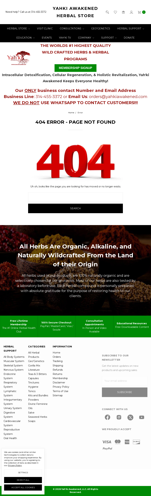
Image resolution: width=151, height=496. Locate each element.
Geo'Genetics (100, 28)
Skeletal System (13, 372)
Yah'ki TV (65, 37)
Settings (23, 472)
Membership (60, 385)
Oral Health (10, 445)
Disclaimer (59, 389)
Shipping (58, 372)
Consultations (72, 28)
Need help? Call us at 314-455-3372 (25, 12)
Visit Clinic (45, 28)
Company (86, 37)
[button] (19, 57)
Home (56, 359)
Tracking (58, 368)
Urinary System (13, 415)
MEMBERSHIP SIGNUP (75, 68)
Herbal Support (130, 28)
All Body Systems (14, 364)
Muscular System (14, 368)
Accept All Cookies (23, 487)
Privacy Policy (61, 394)
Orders (57, 364)
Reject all (23, 480)
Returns (57, 381)
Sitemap (58, 402)
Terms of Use (60, 398)
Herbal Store (18, 28)
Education (25, 37)
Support (109, 37)
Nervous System (14, 376)
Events (47, 37)
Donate (129, 37)
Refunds (58, 376)
